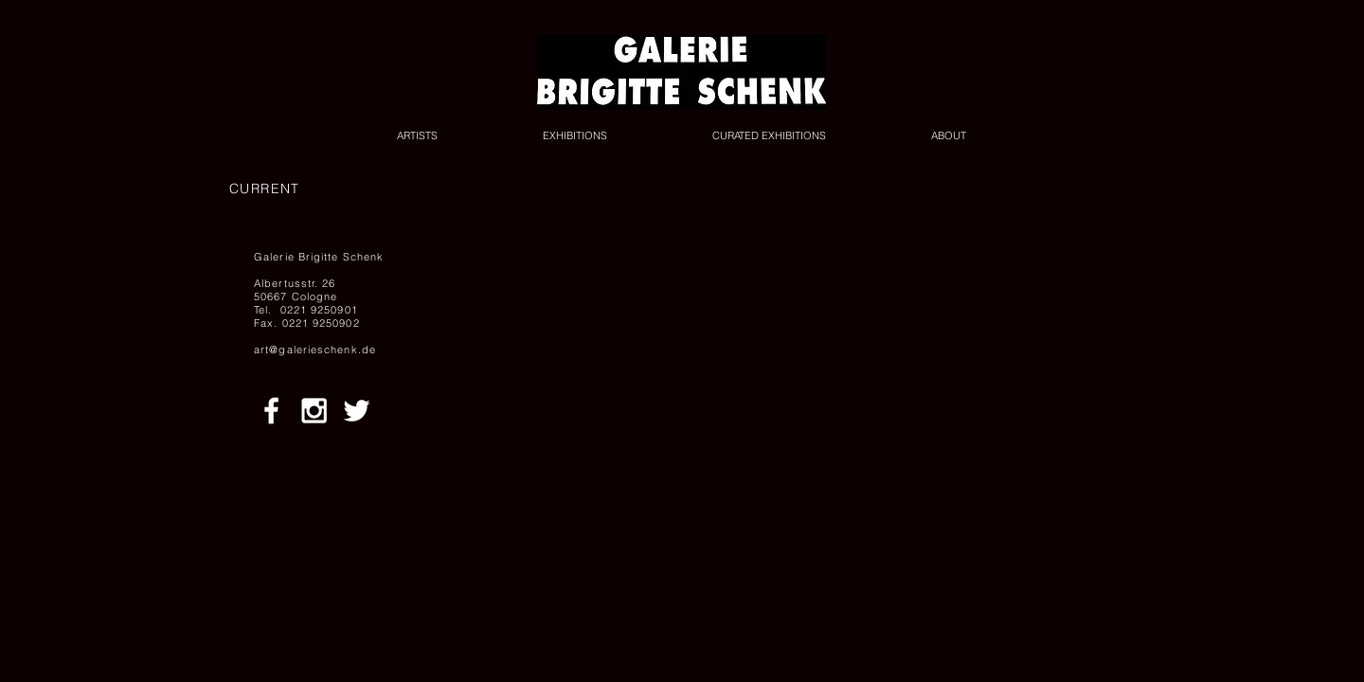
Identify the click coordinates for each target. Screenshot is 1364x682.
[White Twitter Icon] (356, 410)
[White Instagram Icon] (314, 410)
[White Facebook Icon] (271, 410)
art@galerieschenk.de (315, 349)
